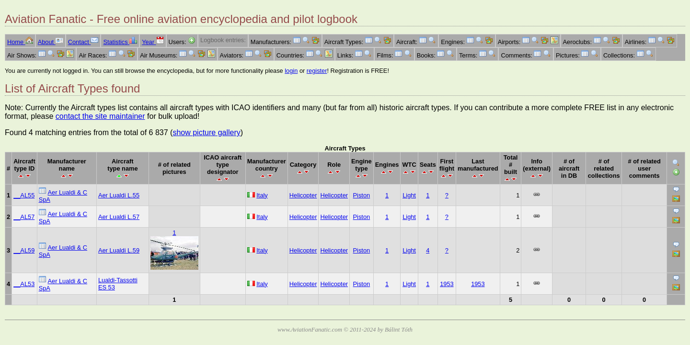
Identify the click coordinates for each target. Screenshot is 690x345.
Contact (83, 42)
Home (20, 42)
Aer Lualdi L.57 (118, 216)
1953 (446, 284)
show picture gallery (206, 132)
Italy (261, 195)
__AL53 (23, 284)
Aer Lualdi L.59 (118, 250)
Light (409, 195)
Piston (361, 195)
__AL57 (23, 216)
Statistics (120, 42)
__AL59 (23, 250)
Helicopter (303, 195)
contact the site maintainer (100, 116)
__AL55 (23, 195)
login (291, 70)
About (50, 42)
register (317, 70)
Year (152, 42)
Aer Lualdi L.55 (118, 195)
